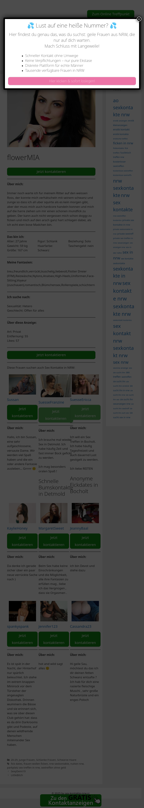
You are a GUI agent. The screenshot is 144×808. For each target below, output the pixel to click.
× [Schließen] (139, 19)
